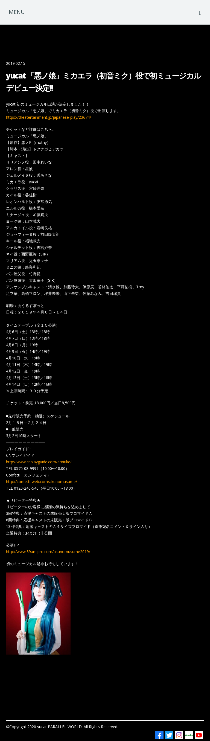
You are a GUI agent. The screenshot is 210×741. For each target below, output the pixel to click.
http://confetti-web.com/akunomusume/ (41, 481)
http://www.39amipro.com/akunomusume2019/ (48, 551)
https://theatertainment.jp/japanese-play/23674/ (48, 117)
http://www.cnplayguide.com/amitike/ (39, 461)
